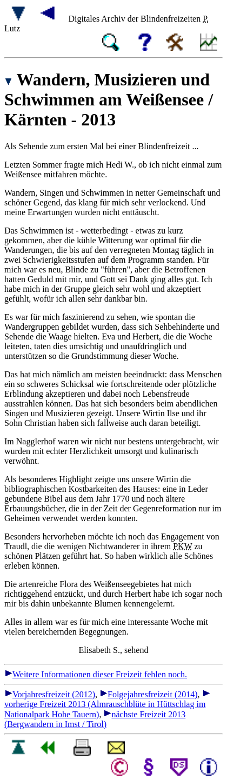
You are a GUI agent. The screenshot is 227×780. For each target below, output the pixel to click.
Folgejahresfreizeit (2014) (148, 694)
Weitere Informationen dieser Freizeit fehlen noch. (95, 674)
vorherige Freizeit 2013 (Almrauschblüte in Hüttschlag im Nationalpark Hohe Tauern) (107, 704)
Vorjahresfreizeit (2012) (49, 694)
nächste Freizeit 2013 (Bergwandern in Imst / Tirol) (94, 719)
